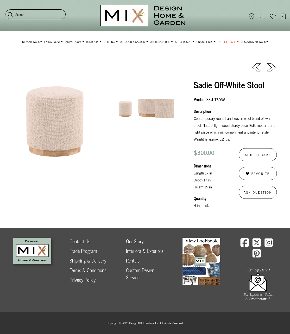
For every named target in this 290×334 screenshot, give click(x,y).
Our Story (135, 241)
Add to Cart (258, 154)
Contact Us (80, 241)
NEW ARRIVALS (30, 41)
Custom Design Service (140, 273)
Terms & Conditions (88, 270)
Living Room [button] (52, 41)
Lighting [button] (109, 41)
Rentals (132, 260)
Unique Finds (204, 41)
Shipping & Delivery (88, 260)
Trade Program (83, 251)
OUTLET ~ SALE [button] (227, 41)
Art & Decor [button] (183, 41)
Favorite (258, 173)
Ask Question (258, 192)
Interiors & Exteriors (144, 251)
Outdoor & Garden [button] (133, 41)
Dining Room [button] (73, 41)
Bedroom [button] (92, 41)
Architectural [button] (160, 41)
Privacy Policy (83, 280)
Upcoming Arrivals (253, 41)
